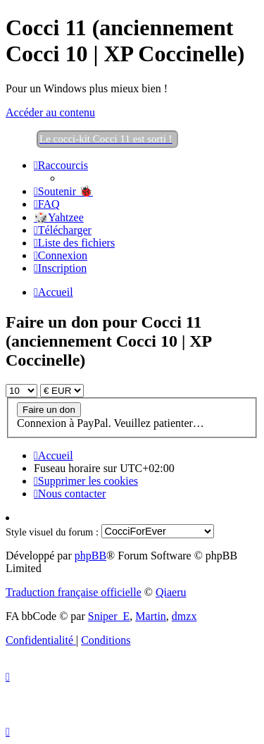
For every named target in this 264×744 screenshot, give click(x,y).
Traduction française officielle (74, 592)
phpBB (90, 556)
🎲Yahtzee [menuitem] (59, 217)
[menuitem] (63, 191)
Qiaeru (171, 592)
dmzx (184, 616)
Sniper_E (109, 616)
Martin (150, 616)
